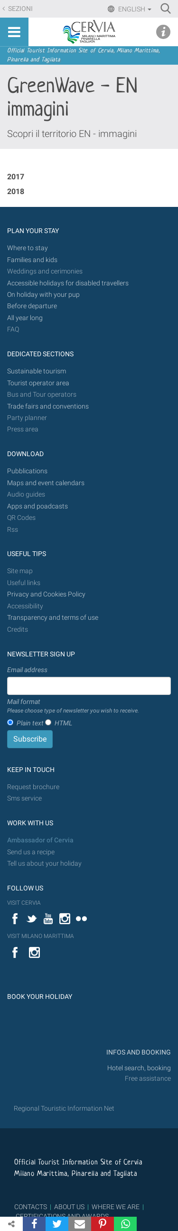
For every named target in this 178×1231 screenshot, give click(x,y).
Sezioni (20, 8)
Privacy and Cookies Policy (46, 594)
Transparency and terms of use (52, 618)
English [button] (134, 9)
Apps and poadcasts (37, 506)
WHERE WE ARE (116, 1207)
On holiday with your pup (43, 295)
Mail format (73, 706)
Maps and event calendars (45, 483)
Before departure (32, 306)
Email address (27, 670)
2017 (15, 176)
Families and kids (32, 260)
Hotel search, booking (139, 1068)
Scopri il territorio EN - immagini (72, 133)
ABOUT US (69, 1207)
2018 (15, 191)
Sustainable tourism (36, 371)
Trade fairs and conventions (48, 406)
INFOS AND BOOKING (138, 1052)
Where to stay (27, 248)
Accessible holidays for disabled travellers (68, 283)
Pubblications (27, 471)
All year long (25, 318)
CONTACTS (30, 1207)
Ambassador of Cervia (40, 840)
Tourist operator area (38, 383)
